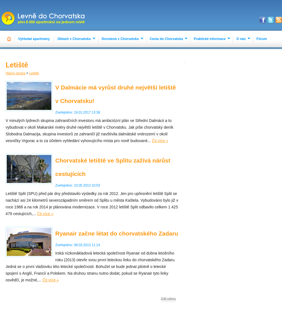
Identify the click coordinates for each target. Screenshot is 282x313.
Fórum (262, 39)
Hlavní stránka (9, 39)
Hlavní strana (15, 73)
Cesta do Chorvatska (166, 39)
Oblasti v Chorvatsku (74, 39)
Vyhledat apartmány (34, 39)
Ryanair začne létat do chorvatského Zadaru (116, 233)
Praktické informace (210, 39)
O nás (241, 39)
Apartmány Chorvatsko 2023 (43, 15)
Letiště (34, 73)
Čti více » (160, 140)
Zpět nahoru (168, 298)
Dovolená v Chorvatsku (120, 39)
